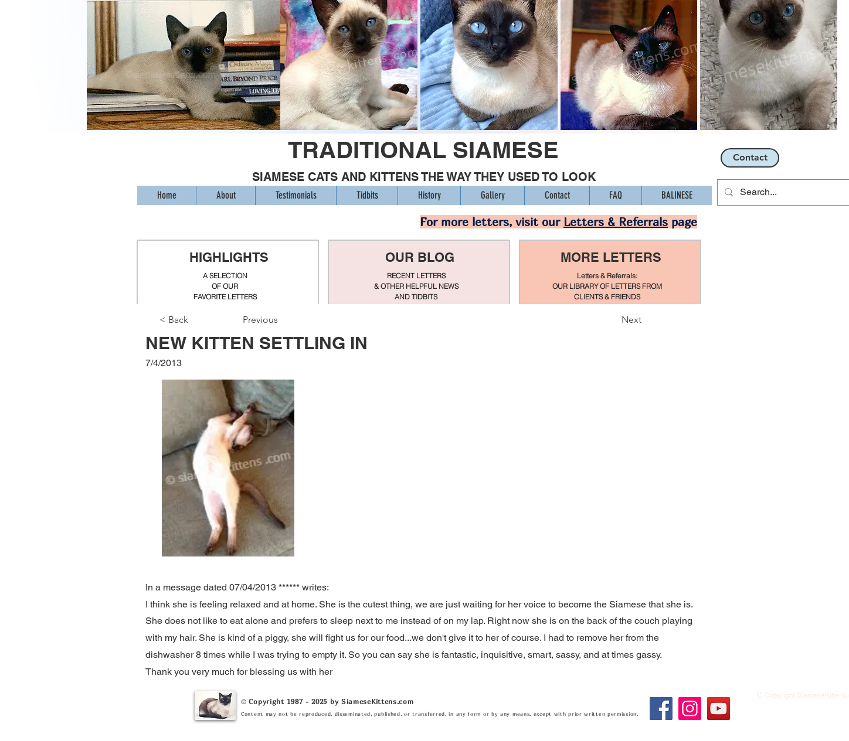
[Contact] (750, 158)
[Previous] (281, 320)
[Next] (612, 320)
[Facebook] (661, 708)
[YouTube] (718, 708)
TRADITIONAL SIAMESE (423, 149)
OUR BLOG (419, 257)
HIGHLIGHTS (229, 257)
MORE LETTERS (611, 257)
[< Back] (198, 320)
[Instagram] (689, 708)
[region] (228, 272)
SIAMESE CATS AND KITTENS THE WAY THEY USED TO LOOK (424, 177)
